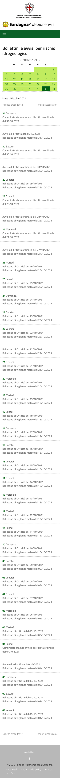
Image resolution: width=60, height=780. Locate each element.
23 (45, 84)
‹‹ (20, 60)
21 (29, 84)
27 (22, 89)
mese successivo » (48, 105)
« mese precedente (12, 105)
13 (22, 79)
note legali (11, 769)
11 (6, 79)
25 (6, 89)
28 (29, 89)
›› (39, 60)
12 (14, 79)
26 (14, 89)
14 (29, 79)
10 (53, 74)
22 (37, 84)
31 (53, 89)
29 (37, 89)
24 (53, 84)
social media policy (31, 769)
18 (6, 84)
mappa (48, 769)
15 (37, 79)
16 (45, 79)
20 (22, 84)
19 (14, 84)
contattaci (29, 752)
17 (53, 79)
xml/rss (11, 773)
